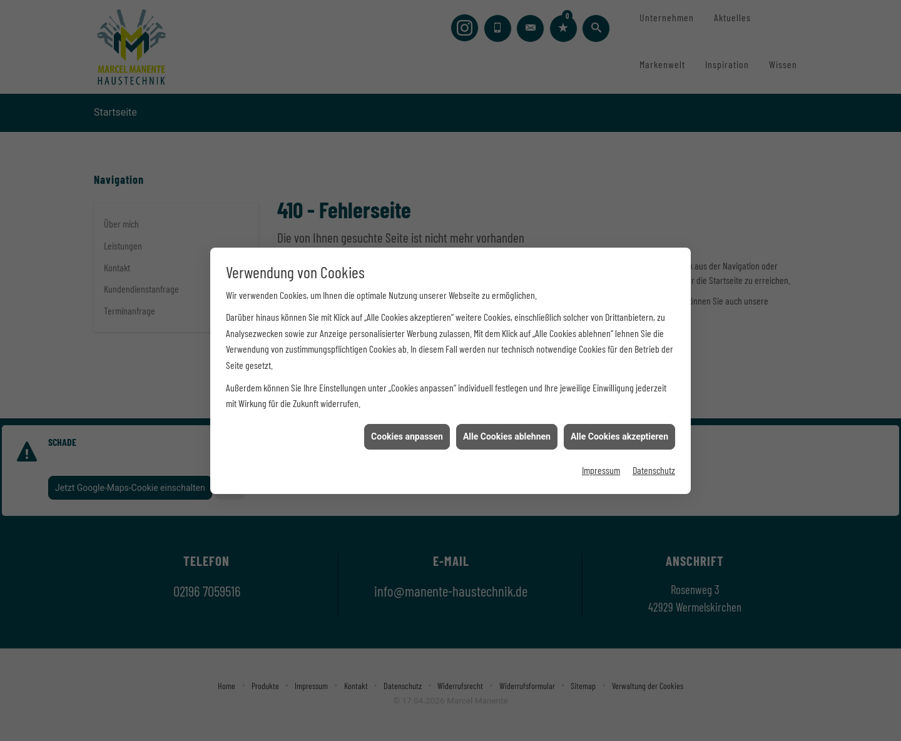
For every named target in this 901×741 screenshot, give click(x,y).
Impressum (601, 466)
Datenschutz (654, 466)
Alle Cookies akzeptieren (619, 433)
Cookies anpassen (407, 433)
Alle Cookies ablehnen (507, 433)
